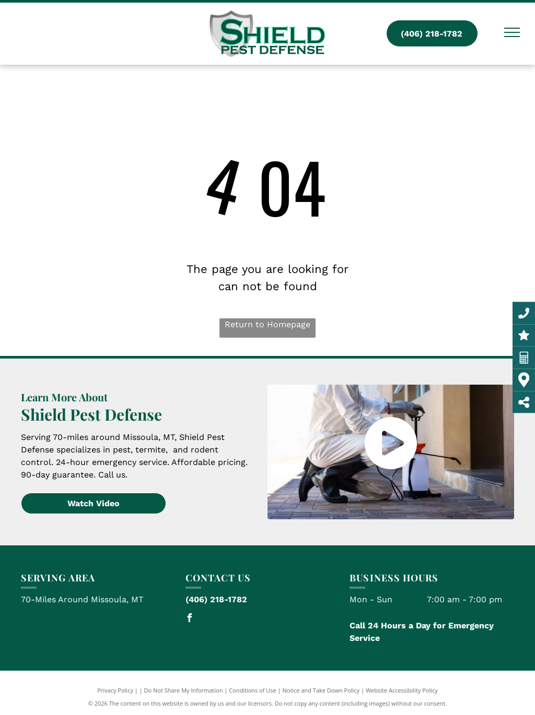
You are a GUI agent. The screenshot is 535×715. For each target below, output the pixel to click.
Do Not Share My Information (183, 690)
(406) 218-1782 (216, 599)
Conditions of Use (252, 690)
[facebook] (189, 619)
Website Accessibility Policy (402, 690)
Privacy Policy (115, 690)
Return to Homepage (267, 324)
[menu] (512, 32)
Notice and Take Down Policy (321, 690)
